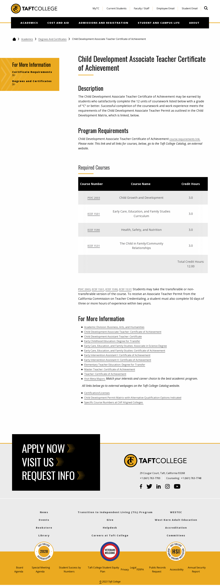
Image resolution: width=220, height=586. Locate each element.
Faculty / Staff (141, 8)
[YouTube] (177, 487)
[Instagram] (167, 487)
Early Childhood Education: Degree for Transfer (117, 341)
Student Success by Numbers (70, 569)
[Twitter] (149, 487)
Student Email (190, 8)
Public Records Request (157, 569)
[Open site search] (206, 8)
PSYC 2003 (93, 198)
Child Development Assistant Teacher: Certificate (118, 336)
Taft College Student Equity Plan (103, 569)
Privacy (125, 569)
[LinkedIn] (158, 487)
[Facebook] (141, 487)
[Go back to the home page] (14, 39)
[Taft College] (174, 461)
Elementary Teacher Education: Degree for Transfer (120, 364)
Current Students (117, 8)
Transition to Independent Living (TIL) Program (115, 512)
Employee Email (165, 8)
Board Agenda (18, 569)
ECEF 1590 (94, 230)
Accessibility (176, 569)
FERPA (140, 569)
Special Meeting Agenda (41, 569)
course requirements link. (187, 139)
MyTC (96, 8)
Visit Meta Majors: (96, 378)
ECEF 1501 (94, 214)
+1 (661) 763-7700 (150, 478)
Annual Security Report (197, 569)
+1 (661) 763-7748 (191, 478)
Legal (133, 567)
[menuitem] (96, 9)
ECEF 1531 (94, 246)
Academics (27, 39)
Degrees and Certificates (52, 39)
